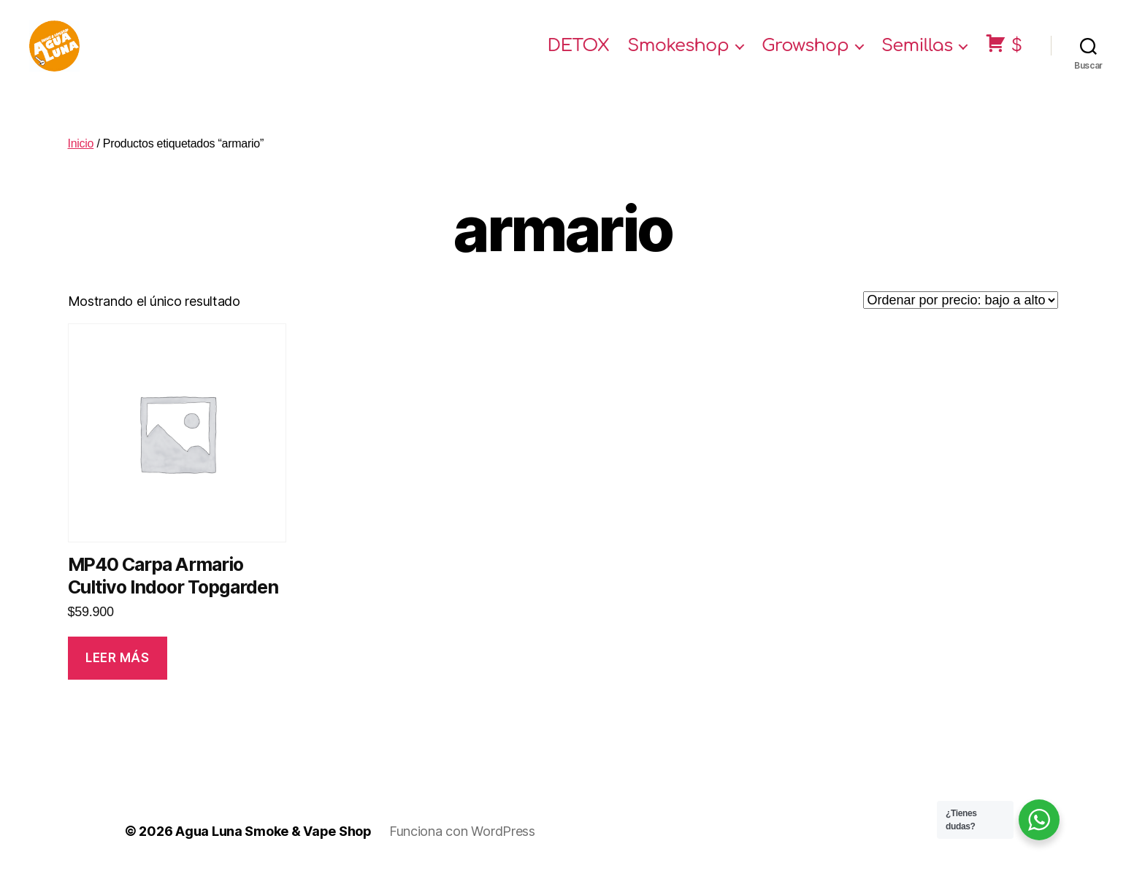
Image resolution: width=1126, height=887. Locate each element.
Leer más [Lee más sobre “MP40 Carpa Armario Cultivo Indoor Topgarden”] (117, 672)
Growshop (805, 53)
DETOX (579, 53)
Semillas (917, 53)
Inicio (81, 158)
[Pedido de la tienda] (960, 314)
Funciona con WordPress (462, 845)
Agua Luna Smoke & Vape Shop (273, 845)
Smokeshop (678, 53)
